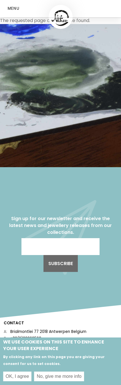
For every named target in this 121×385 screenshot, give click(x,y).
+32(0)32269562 (25, 338)
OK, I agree (17, 378)
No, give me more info (59, 378)
